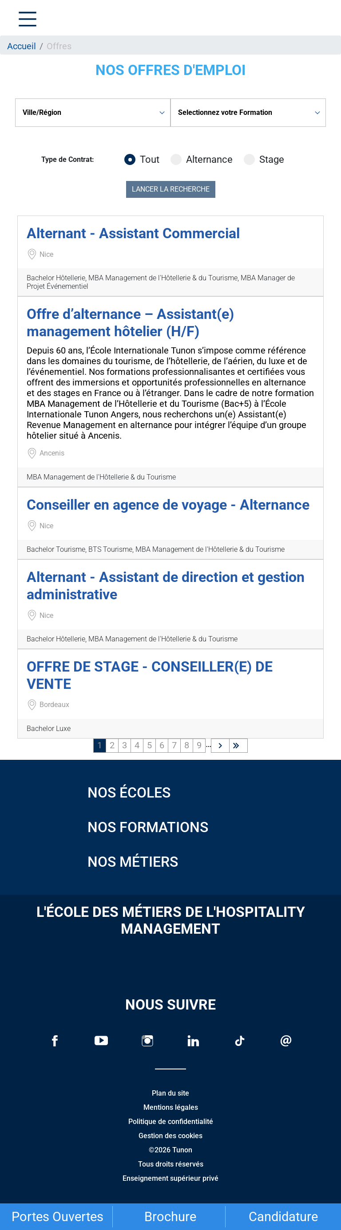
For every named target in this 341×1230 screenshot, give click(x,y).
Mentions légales (170, 1107)
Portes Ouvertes (57, 1216)
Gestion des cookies (170, 1136)
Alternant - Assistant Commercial (133, 233)
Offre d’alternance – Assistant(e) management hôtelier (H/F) (130, 322)
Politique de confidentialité (170, 1121)
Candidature (283, 1216)
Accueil (21, 46)
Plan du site (170, 1093)
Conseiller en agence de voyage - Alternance (168, 504)
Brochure (170, 1216)
